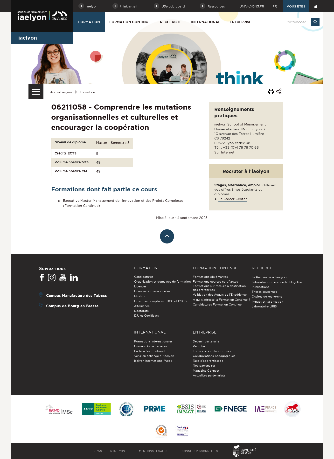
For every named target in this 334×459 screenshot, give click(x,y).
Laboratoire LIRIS (264, 306)
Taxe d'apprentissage (208, 360)
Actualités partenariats (209, 375)
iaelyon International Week (153, 360)
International (205, 22)
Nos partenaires (204, 365)
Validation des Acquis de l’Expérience (220, 294)
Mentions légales (153, 451)
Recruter (199, 346)
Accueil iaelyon (61, 92)
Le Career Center (232, 199)
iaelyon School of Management (240, 124)
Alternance (142, 305)
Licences (140, 286)
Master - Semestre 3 (113, 143)
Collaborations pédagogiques (214, 355)
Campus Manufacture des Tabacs (76, 295)
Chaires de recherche (267, 296)
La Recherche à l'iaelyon (269, 277)
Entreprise (240, 22)
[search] (300, 22)
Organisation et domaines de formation (162, 281)
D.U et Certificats (146, 315)
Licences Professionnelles (152, 291)
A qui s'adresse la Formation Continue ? (221, 299)
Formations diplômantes (210, 276)
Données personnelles (199, 451)
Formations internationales (153, 341)
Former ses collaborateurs (212, 351)
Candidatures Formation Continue (217, 304)
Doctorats (141, 310)
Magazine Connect (206, 370)
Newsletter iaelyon (109, 451)
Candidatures (143, 276)
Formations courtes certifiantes (215, 281)
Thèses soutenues (264, 291)
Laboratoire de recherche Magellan (277, 282)
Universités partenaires (150, 346)
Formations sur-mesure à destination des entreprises (219, 287)
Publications (260, 286)
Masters (139, 296)
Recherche (170, 22)
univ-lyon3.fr (251, 6)
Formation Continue (130, 22)
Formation (89, 22)
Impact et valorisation (267, 301)
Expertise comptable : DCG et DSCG (160, 301)
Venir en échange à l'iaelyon (154, 355)
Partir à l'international (149, 351)
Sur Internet (224, 152)
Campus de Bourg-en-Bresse (72, 306)
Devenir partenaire (206, 341)
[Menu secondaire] (35, 91)
